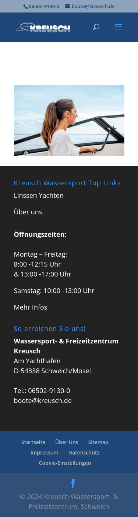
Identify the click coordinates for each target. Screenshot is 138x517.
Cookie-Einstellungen (65, 462)
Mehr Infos (30, 307)
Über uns (28, 211)
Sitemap (98, 442)
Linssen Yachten (39, 195)
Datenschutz (84, 452)
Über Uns (66, 442)
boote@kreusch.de (43, 400)
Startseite (33, 442)
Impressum (45, 452)
